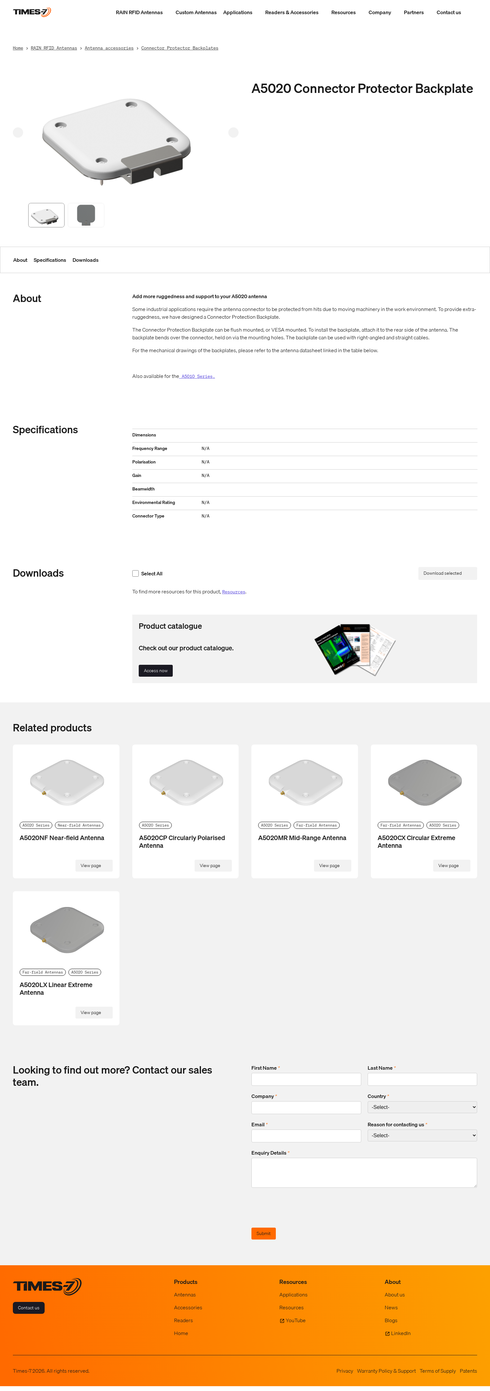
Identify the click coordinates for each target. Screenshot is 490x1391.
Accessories (188, 1312)
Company (380, 12)
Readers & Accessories (292, 12)
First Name (265, 1068)
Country (378, 1096)
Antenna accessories (109, 48)
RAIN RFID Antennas (139, 12)
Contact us (449, 12)
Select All (147, 573)
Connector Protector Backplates (179, 48)
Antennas (185, 1299)
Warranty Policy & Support (386, 1375)
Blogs (391, 1325)
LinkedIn (401, 1338)
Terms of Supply (438, 1375)
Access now (156, 670)
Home (18, 48)
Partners (414, 12)
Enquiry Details (270, 1153)
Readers (183, 1325)
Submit (264, 1238)
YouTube (296, 1325)
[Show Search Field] (470, 12)
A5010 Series (196, 376)
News (391, 1312)
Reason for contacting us (397, 1124)
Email (259, 1124)
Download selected (443, 573)
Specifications (50, 260)
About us (395, 1299)
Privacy (345, 1375)
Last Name (382, 1068)
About (20, 260)
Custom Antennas (196, 12)
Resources (343, 12)
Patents (468, 1375)
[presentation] (300, 1213)
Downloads (86, 260)
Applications (237, 12)
